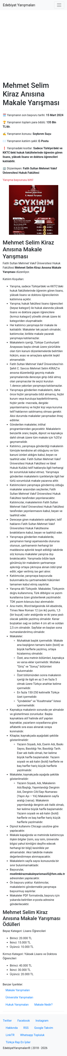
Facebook (23, 1020)
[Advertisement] (33, 45)
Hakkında (12, 1028)
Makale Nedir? (43, 1004)
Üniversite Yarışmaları (19, 997)
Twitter (7, 1020)
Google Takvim (43, 1028)
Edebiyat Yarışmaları (19, 5)
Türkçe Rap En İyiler (18, 1042)
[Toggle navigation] (59, 5)
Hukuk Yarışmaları (17, 1004)
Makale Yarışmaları (18, 990)
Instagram (42, 1020)
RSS (26, 1028)
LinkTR (10, 1035)
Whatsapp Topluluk (32, 1035)
